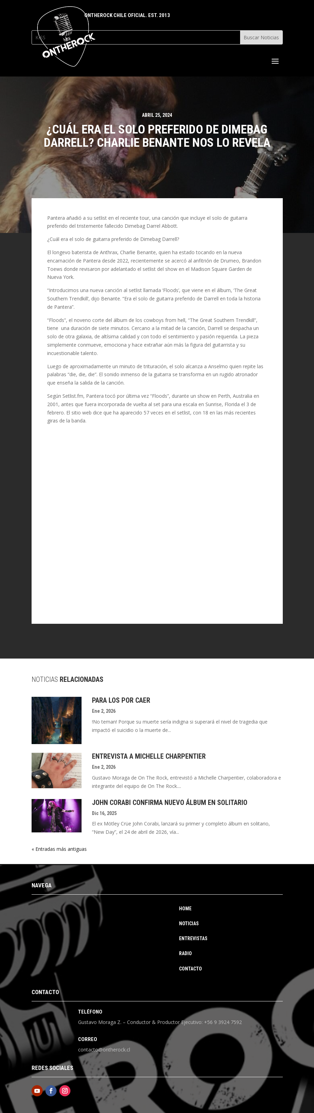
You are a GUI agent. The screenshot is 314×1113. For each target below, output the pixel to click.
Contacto (190, 968)
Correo (87, 1039)
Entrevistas (193, 938)
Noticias (189, 923)
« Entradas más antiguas (59, 849)
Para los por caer (121, 700)
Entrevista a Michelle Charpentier (149, 756)
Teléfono (90, 1012)
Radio (185, 953)
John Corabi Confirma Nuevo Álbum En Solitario (169, 802)
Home (185, 908)
